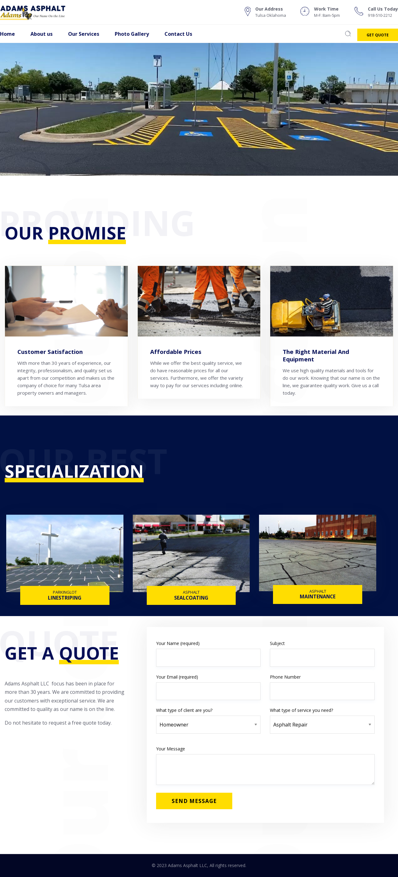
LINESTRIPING (64, 598)
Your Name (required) (208, 653)
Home (7, 33)
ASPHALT (191, 592)
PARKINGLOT (65, 592)
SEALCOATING (191, 598)
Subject (322, 653)
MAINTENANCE (318, 597)
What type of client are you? (208, 717)
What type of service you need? (322, 717)
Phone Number (322, 687)
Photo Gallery (132, 33)
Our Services (83, 33)
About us (41, 33)
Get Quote (378, 35)
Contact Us (178, 33)
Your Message (265, 765)
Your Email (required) (208, 687)
